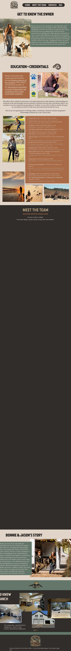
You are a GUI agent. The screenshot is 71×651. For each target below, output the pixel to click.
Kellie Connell (32, 151)
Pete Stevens (31, 144)
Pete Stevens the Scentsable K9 (36, 164)
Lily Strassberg (39, 144)
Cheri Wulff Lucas (33, 131)
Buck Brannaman (32, 147)
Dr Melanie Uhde (50, 177)
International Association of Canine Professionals (16, 88)
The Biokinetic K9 (33, 155)
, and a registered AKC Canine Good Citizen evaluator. (15, 91)
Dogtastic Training (33, 136)
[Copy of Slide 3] (35, 630)
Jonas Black (31, 125)
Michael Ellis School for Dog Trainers (37, 175)
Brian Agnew (32, 133)
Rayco (46, 648)
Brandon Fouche (32, 120)
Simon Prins (31, 168)
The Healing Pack (33, 149)
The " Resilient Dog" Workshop (36, 177)
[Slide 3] (34, 630)
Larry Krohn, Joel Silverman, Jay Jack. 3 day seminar (41, 129)
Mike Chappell (32, 160)
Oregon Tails (32, 127)
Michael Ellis (59, 177)
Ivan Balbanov (32, 173)
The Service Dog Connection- (36, 140)
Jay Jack (30, 123)
